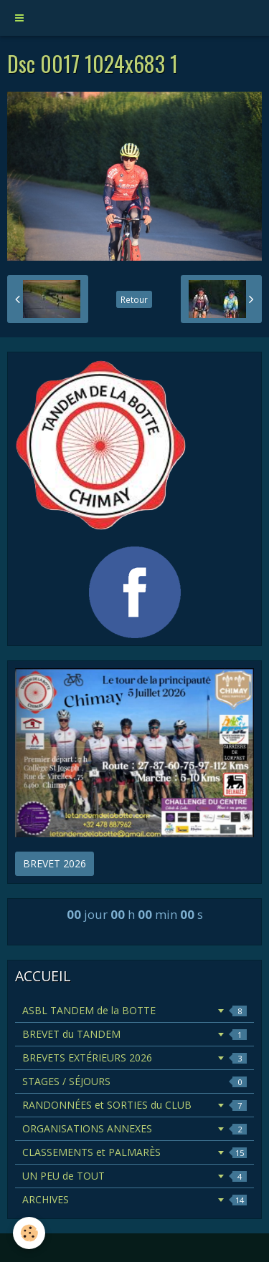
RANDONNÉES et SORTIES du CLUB (134, 1105)
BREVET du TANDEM (134, 1034)
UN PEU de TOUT (134, 1175)
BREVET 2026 (54, 863)
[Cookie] (29, 1233)
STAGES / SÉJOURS (134, 1081)
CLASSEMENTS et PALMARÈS (134, 1152)
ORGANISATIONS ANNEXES (134, 1128)
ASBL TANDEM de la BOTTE (134, 1010)
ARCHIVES (134, 1199)
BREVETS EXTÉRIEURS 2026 (134, 1057)
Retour (134, 299)
